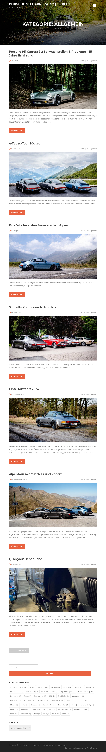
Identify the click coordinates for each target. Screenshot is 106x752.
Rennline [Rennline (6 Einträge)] (25, 709)
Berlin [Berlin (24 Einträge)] (67, 687)
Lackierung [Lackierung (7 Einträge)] (42, 700)
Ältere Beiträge (18, 651)
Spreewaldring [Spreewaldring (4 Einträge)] (80, 709)
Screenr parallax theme (74, 748)
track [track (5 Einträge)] (55, 713)
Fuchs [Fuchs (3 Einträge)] (27, 696)
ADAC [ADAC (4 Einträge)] (23, 687)
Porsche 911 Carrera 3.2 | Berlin (39, 4)
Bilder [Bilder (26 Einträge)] (78, 687)
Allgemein (93, 61)
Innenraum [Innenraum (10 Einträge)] (78, 696)
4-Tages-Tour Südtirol (25, 143)
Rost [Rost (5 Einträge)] (51, 709)
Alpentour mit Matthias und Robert (35, 474)
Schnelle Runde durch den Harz (32, 307)
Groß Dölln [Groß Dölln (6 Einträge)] (63, 696)
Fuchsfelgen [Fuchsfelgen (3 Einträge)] (40, 696)
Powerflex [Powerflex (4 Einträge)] (63, 705)
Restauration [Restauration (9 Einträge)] (39, 709)
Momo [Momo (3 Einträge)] (14, 705)
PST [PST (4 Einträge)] (74, 705)
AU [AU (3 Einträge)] (32, 687)
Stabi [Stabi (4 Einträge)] (13, 713)
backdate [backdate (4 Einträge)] (55, 687)
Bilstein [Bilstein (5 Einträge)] (90, 687)
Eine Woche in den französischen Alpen (38, 225)
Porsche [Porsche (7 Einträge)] (35, 705)
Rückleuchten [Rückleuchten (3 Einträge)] (64, 709)
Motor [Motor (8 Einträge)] (24, 705)
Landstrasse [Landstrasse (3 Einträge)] (57, 700)
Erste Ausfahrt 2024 (24, 389)
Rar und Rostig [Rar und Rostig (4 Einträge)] (87, 705)
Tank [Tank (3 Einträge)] (37, 713)
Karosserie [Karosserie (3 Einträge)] (15, 700)
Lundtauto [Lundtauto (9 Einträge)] (81, 700)
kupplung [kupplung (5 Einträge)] (29, 700)
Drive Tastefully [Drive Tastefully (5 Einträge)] (85, 691)
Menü (95, 5)
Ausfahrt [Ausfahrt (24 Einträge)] (43, 687)
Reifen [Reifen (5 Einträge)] (14, 709)
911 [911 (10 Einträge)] (13, 687)
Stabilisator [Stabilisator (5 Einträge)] (25, 713)
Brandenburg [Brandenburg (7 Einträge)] (16, 691)
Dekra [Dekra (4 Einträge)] (44, 691)
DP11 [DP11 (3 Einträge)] (55, 691)
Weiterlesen (17, 131)
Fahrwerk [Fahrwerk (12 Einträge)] (15, 696)
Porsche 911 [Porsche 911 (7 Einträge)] (49, 705)
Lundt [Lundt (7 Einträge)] (69, 700)
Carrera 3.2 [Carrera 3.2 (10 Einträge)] (32, 691)
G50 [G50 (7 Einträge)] (52, 696)
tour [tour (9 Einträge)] (46, 713)
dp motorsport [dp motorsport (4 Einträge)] (68, 691)
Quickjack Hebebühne (25, 559)
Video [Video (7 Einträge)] (65, 713)
